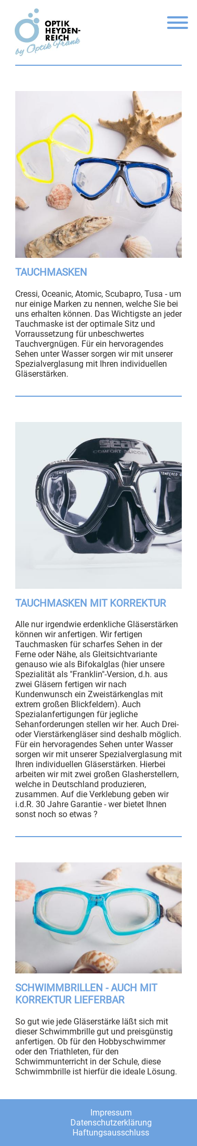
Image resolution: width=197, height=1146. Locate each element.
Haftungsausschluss (110, 1133)
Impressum (111, 1113)
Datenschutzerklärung (111, 1123)
